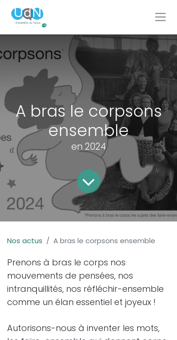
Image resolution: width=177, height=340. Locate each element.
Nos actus (24, 241)
